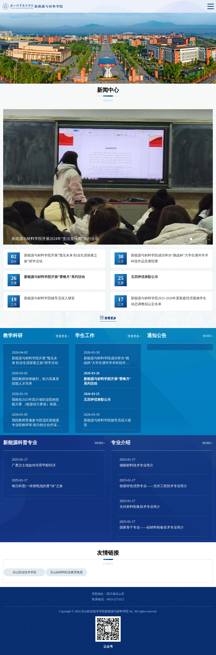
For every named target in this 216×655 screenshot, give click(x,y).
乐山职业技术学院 (24, 572)
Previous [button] (13, 48)
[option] (108, 48)
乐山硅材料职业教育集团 (66, 572)
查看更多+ (62, 336)
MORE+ (208, 336)
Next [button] (203, 48)
